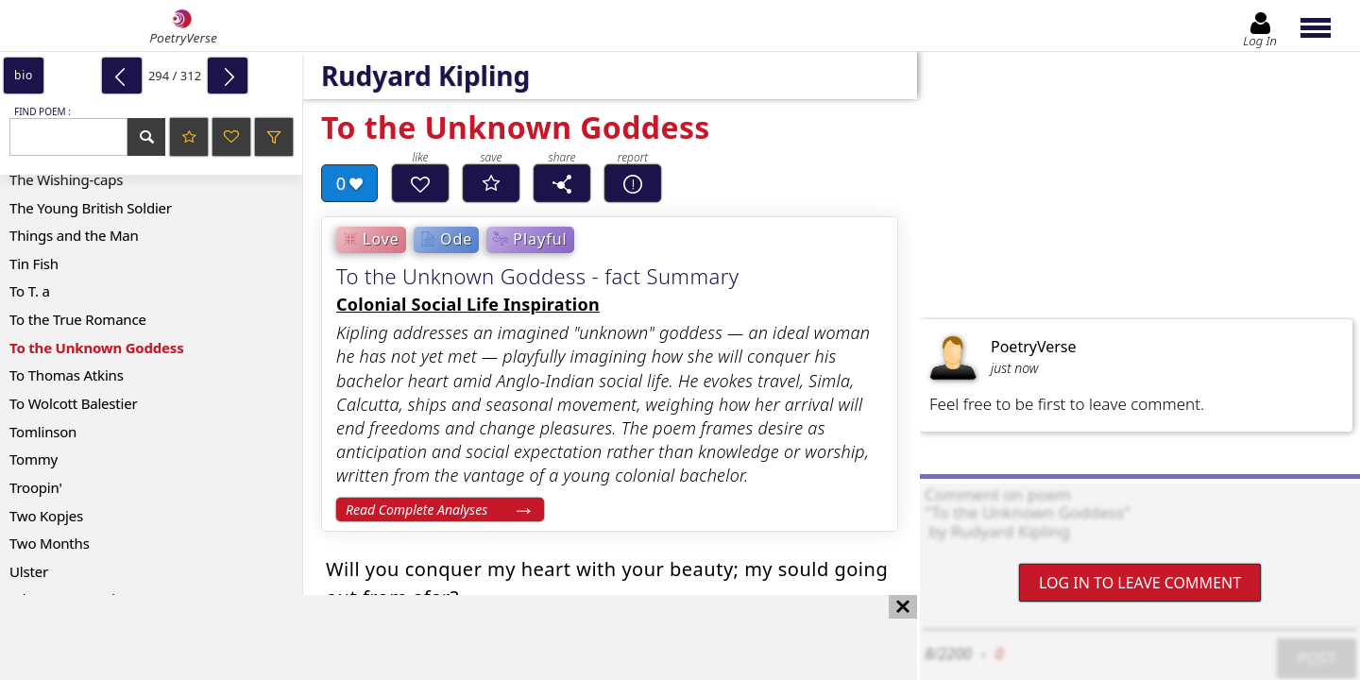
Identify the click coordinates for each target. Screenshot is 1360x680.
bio (23, 75)
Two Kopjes (46, 515)
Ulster (28, 571)
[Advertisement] (439, 637)
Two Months (49, 543)
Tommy (33, 459)
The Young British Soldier (90, 207)
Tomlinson (42, 431)
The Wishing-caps (66, 179)
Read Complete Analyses (416, 509)
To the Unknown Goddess (96, 347)
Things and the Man (74, 235)
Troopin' (35, 487)
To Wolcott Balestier (73, 403)
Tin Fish (34, 263)
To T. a (29, 290)
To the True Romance (77, 319)
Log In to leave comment (1140, 582)
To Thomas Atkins (66, 375)
